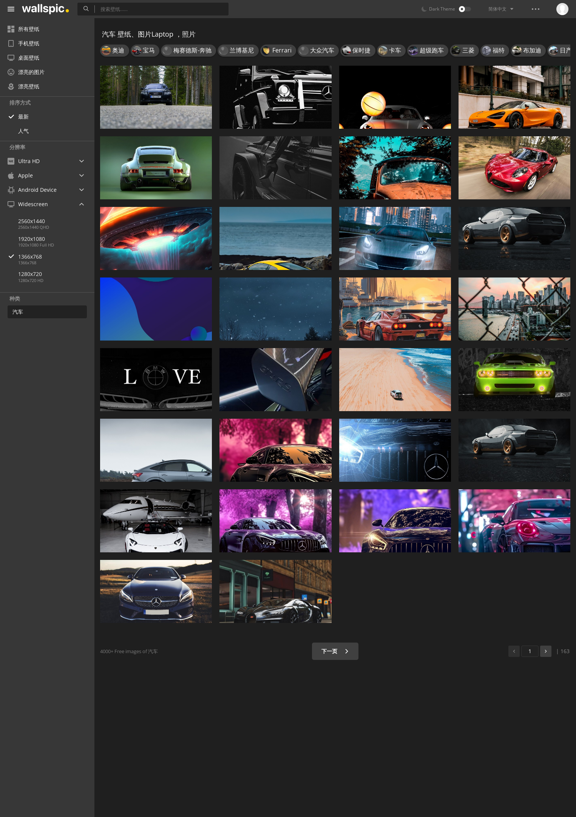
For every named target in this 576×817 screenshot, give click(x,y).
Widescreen (28, 204)
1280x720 (30, 274)
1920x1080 (31, 239)
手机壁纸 (23, 43)
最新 (23, 116)
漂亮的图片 (26, 72)
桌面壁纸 (23, 57)
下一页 (335, 651)
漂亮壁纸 (23, 86)
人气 (23, 130)
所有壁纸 (23, 28)
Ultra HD (24, 161)
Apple (20, 175)
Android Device (32, 190)
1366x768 (56, 256)
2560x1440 (31, 221)
